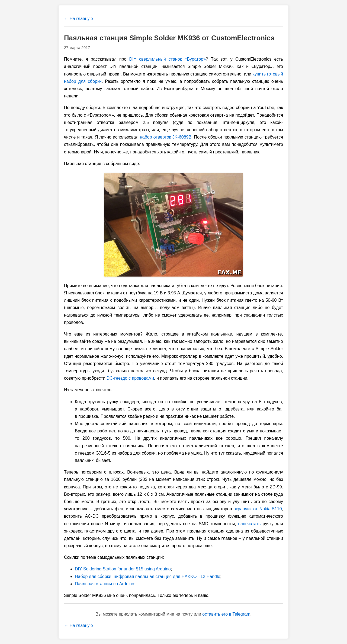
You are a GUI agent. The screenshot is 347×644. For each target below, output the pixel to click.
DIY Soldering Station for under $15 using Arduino (123, 569)
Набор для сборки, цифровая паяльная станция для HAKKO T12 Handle (147, 576)
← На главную (78, 18)
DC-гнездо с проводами (130, 378)
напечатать (249, 523)
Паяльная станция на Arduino (104, 583)
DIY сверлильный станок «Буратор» (167, 59)
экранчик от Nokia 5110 (258, 509)
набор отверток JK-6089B (165, 137)
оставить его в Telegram (226, 614)
